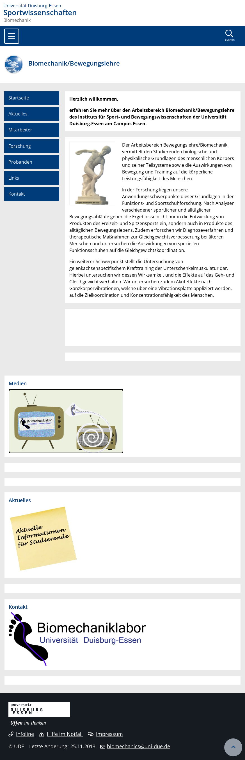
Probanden (20, 162)
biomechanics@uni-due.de (138, 746)
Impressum (105, 734)
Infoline (21, 734)
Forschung (19, 146)
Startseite (18, 98)
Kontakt (16, 194)
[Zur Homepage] (122, 5)
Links (13, 178)
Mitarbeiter (20, 130)
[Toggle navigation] (11, 36)
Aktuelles (18, 114)
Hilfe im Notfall (61, 734)
